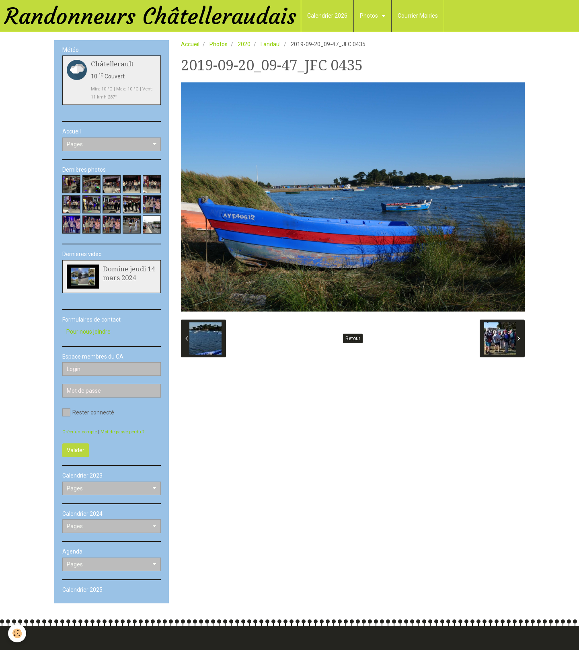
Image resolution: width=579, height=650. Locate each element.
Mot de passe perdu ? (122, 432)
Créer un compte (79, 432)
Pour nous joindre (88, 331)
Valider (75, 450)
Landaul (271, 44)
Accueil (190, 44)
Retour (352, 338)
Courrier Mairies (418, 15)
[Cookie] (17, 633)
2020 (244, 44)
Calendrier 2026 (327, 15)
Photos (369, 15)
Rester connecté (88, 412)
